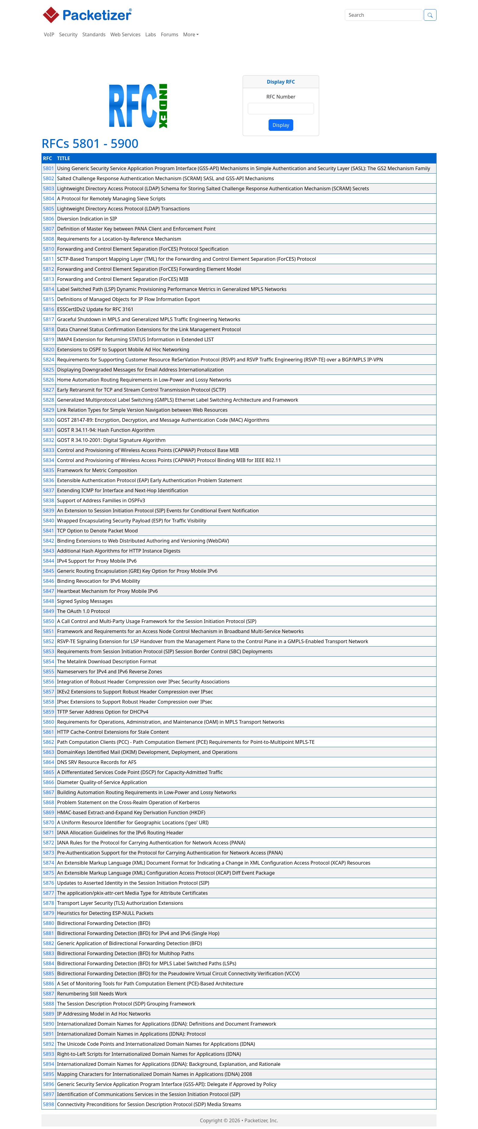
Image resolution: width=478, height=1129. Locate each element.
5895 (48, 1074)
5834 (48, 460)
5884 (48, 963)
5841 (48, 530)
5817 (48, 319)
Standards (93, 34)
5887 (48, 993)
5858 (48, 701)
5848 (48, 601)
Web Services (125, 34)
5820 (48, 349)
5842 (48, 540)
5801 (48, 168)
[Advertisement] (239, 59)
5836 (48, 480)
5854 (48, 661)
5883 (48, 953)
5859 (48, 711)
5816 (48, 309)
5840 (48, 520)
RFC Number (280, 96)
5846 (48, 581)
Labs (150, 34)
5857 (48, 691)
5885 (48, 973)
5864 (48, 762)
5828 (48, 399)
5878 (48, 903)
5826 (48, 379)
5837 (48, 490)
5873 (48, 852)
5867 (48, 792)
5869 (48, 812)
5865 (48, 772)
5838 (48, 500)
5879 (48, 913)
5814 (48, 289)
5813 (48, 279)
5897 (48, 1094)
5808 (48, 238)
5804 (48, 198)
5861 (48, 732)
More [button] (189, 34)
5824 (48, 359)
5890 (48, 1023)
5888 (48, 1003)
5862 (48, 742)
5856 (48, 681)
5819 (48, 339)
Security (68, 34)
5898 (48, 1104)
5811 (48, 259)
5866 (48, 782)
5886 (48, 983)
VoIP (49, 34)
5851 (48, 631)
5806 (48, 218)
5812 (48, 269)
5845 (48, 571)
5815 (48, 299)
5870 (48, 822)
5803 (48, 188)
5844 (48, 560)
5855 (48, 671)
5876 (48, 883)
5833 (48, 450)
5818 (48, 329)
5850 (48, 621)
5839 (48, 510)
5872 (48, 842)
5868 (48, 802)
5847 (48, 591)
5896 (48, 1084)
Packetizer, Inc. (261, 1120)
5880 (48, 923)
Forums (169, 34)
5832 (48, 440)
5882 (48, 943)
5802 (48, 178)
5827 (48, 389)
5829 (48, 410)
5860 (48, 722)
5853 (48, 651)
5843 (48, 550)
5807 (48, 228)
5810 (48, 249)
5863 (48, 752)
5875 (48, 872)
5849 (48, 611)
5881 (48, 933)
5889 (48, 1013)
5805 (48, 208)
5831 (48, 430)
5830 (48, 420)
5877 (48, 893)
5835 (48, 470)
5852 (48, 641)
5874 (48, 862)
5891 (48, 1033)
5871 (48, 832)
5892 (48, 1044)
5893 (48, 1054)
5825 (48, 369)
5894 (48, 1064)
